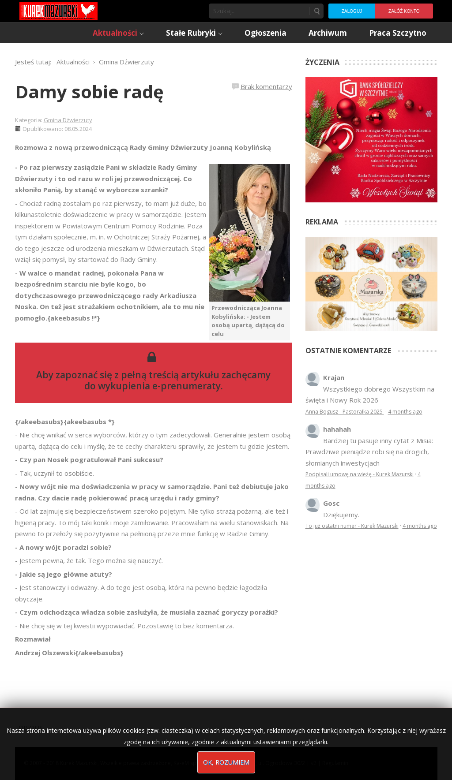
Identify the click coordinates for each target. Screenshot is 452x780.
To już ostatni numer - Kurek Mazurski (352, 526)
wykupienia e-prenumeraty (159, 386)
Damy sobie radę (89, 91)
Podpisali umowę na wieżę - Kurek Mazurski (359, 474)
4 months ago (405, 411)
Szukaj (316, 11)
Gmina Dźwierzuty (68, 120)
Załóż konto (403, 11)
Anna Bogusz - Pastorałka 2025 (344, 411)
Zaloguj (352, 11)
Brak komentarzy (266, 86)
